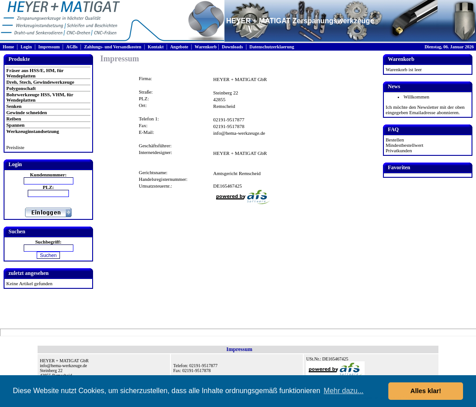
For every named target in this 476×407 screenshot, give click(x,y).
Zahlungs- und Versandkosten (112, 46)
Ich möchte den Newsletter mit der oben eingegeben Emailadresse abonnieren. (425, 109)
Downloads (232, 46)
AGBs (72, 46)
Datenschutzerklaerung (271, 46)
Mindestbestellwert (404, 145)
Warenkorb (206, 46)
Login (26, 46)
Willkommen (416, 96)
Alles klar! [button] (425, 390)
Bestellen (395, 139)
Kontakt (156, 46)
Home (8, 46)
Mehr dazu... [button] (344, 390)
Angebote (179, 46)
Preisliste (15, 147)
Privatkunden (399, 150)
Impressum (49, 46)
